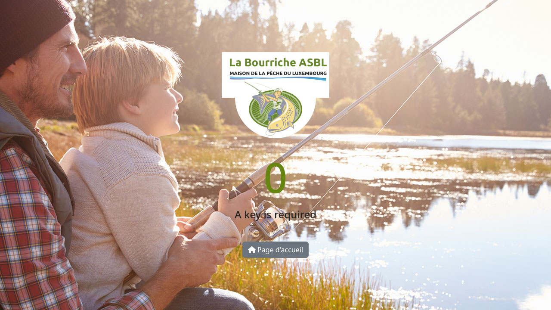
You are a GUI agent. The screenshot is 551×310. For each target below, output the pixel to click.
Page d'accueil (275, 249)
